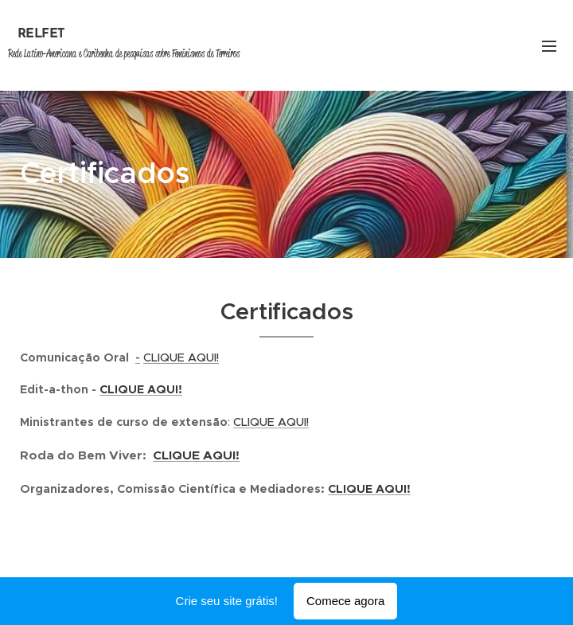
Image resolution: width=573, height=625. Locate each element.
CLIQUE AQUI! (181, 357)
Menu (549, 46)
